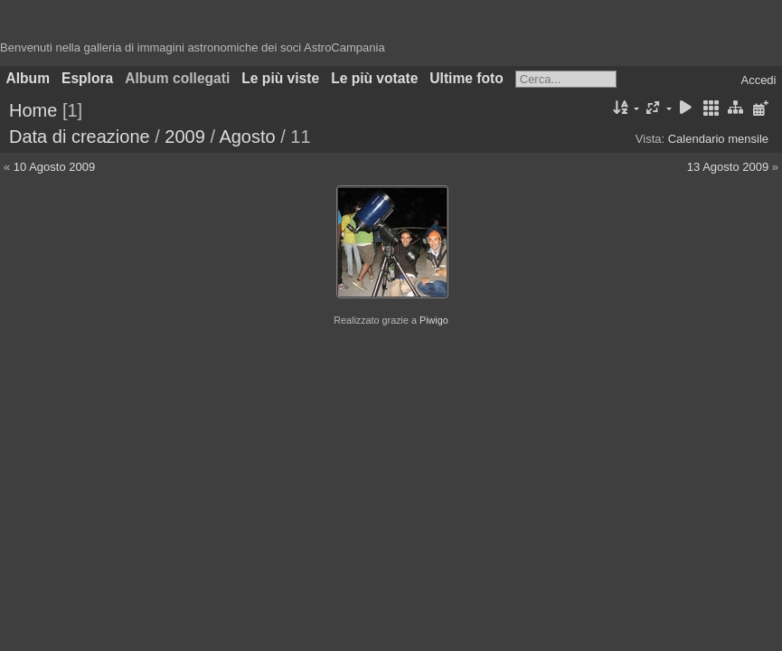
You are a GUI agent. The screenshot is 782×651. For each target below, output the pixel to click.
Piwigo (433, 320)
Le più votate (374, 78)
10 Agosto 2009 (54, 167)
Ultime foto (466, 78)
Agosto (247, 136)
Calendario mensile (718, 139)
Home (33, 110)
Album (28, 78)
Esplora (87, 78)
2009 (185, 136)
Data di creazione (79, 136)
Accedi (758, 80)
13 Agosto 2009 (727, 167)
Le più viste (280, 78)
